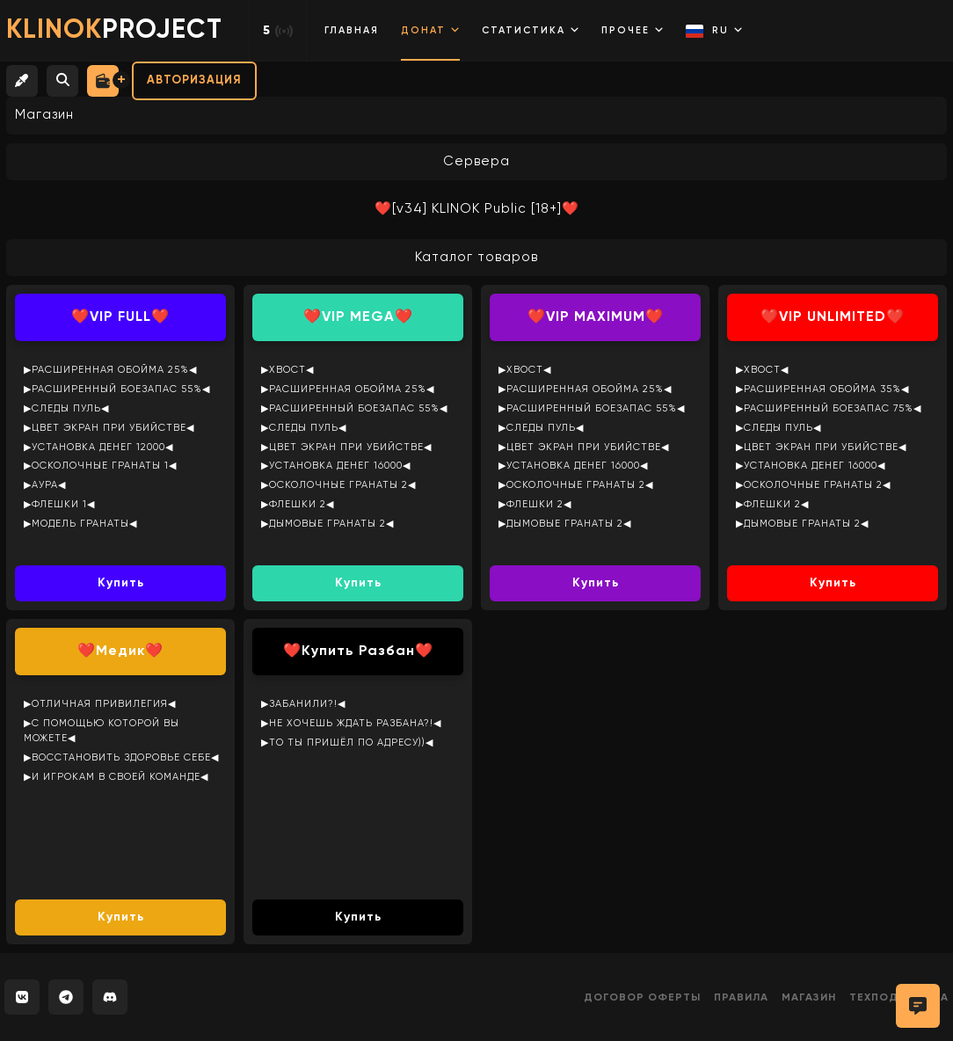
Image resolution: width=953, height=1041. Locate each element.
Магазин (809, 998)
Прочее (632, 30)
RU (714, 31)
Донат (430, 30)
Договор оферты (642, 998)
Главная (351, 30)
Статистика (530, 30)
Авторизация (194, 80)
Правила (741, 998)
